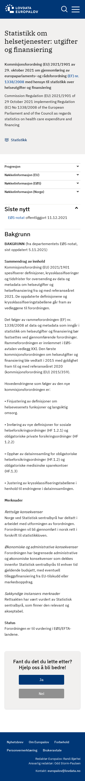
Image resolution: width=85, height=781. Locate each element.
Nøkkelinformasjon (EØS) (23, 183)
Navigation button (76, 9)
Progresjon (12, 166)
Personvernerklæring (22, 750)
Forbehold (61, 742)
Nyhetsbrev (15, 742)
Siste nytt (17, 209)
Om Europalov (39, 742)
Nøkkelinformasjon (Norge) (24, 192)
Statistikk (19, 140)
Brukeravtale (52, 750)
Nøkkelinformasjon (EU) (22, 175)
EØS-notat (16, 217)
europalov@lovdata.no (64, 771)
